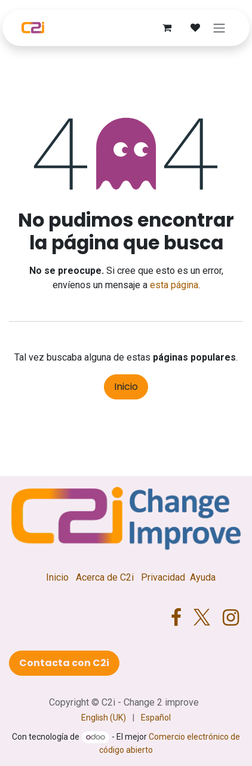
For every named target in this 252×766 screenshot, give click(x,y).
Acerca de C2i (105, 577)
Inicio (126, 386)
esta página (174, 285)
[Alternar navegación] (219, 28)
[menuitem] (103, 718)
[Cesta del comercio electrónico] (167, 27)
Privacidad (163, 577)
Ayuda (203, 577)
